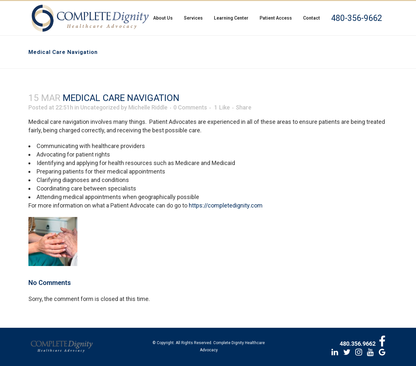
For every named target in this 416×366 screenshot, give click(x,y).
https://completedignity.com (226, 205)
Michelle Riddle (148, 107)
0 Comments (190, 107)
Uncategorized (100, 107)
